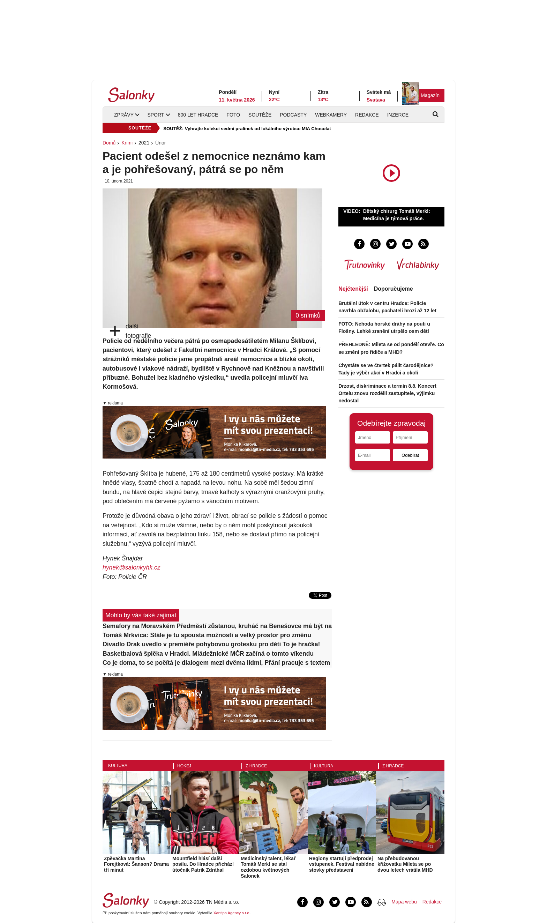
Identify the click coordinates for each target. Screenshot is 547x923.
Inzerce (398, 115)
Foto (233, 115)
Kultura (117, 765)
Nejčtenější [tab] (353, 289)
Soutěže (259, 115)
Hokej (184, 766)
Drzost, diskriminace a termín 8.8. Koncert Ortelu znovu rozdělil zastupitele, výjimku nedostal (387, 393)
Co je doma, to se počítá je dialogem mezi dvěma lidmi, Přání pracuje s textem (216, 662)
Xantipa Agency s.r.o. (231, 913)
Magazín (430, 95)
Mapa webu (404, 902)
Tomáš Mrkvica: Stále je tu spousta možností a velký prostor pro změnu (207, 635)
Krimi (127, 143)
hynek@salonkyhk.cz (131, 567)
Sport (155, 115)
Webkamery (331, 115)
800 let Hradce (198, 115)
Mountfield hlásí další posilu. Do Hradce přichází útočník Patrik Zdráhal (203, 864)
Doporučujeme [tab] (393, 289)
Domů (109, 143)
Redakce (367, 115)
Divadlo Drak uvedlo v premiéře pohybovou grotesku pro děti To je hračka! (211, 644)
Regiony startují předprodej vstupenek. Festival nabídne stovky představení (341, 864)
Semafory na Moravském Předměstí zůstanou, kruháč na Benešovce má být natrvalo (217, 626)
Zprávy (124, 115)
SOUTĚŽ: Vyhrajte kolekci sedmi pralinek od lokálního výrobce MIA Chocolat (247, 128)
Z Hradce (256, 766)
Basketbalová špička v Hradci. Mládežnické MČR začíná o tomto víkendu (208, 653)
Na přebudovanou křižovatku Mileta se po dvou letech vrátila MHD (405, 864)
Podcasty (293, 115)
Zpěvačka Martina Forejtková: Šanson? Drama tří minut (136, 864)
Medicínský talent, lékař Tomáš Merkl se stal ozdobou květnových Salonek (268, 867)
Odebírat (410, 455)
